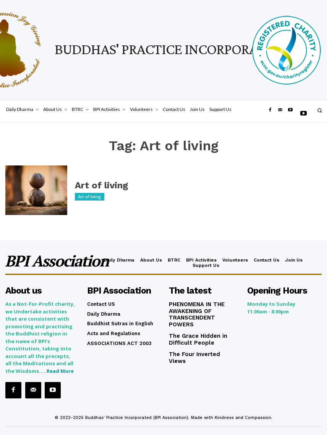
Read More (60, 369)
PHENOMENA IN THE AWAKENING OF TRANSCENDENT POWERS (202, 309)
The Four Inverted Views (199, 342)
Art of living (97, 185)
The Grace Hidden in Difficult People (195, 329)
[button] (319, 110)
